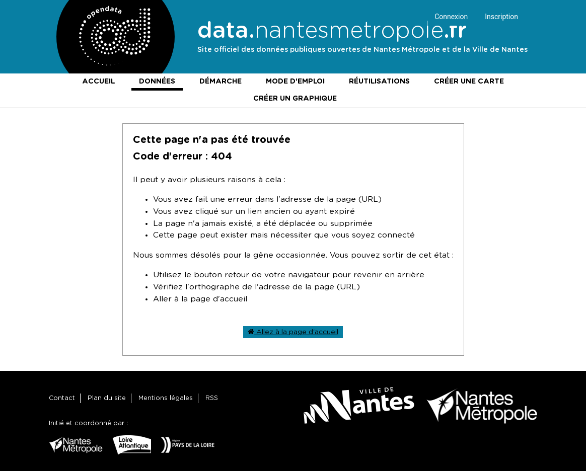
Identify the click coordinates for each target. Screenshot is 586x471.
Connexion (451, 17)
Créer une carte (469, 81)
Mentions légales (165, 398)
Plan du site (107, 398)
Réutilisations (379, 81)
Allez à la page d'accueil (293, 332)
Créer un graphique (295, 98)
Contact (62, 398)
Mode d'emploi (295, 81)
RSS (211, 398)
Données (157, 81)
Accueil (98, 81)
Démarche (220, 81)
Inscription (501, 17)
